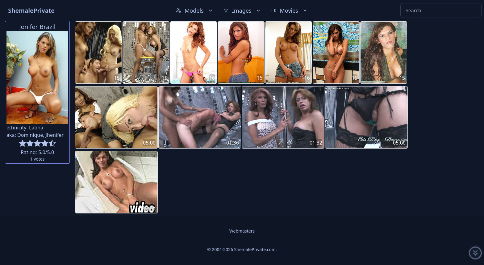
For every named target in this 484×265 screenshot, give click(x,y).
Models (195, 10)
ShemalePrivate (31, 10)
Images (242, 10)
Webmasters (242, 231)
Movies (289, 10)
